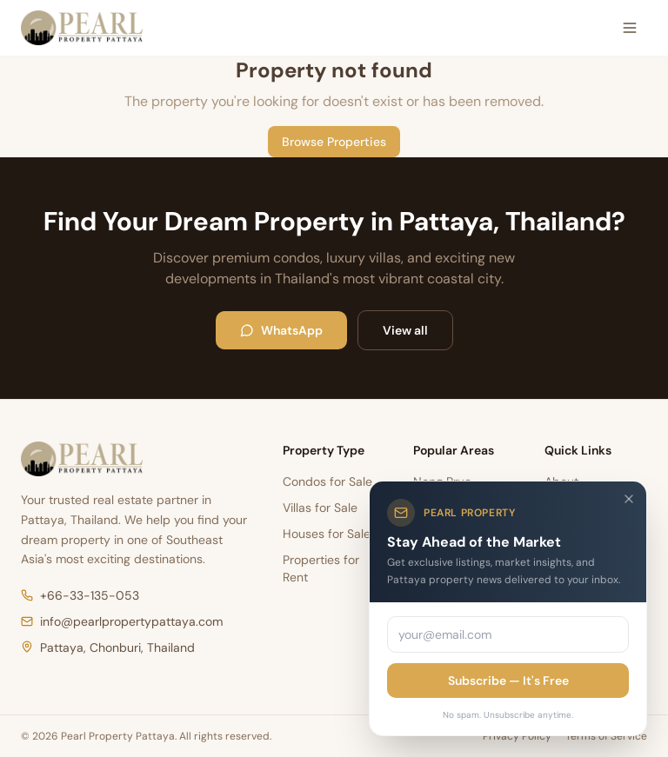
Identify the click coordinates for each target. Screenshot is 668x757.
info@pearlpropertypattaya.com (122, 621)
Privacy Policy (517, 736)
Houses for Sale (327, 533)
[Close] (629, 499)
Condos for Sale (327, 481)
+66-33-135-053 (80, 595)
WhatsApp (281, 330)
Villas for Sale (320, 507)
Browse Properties (334, 141)
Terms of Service (606, 736)
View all (405, 330)
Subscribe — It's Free (508, 680)
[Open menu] (629, 27)
